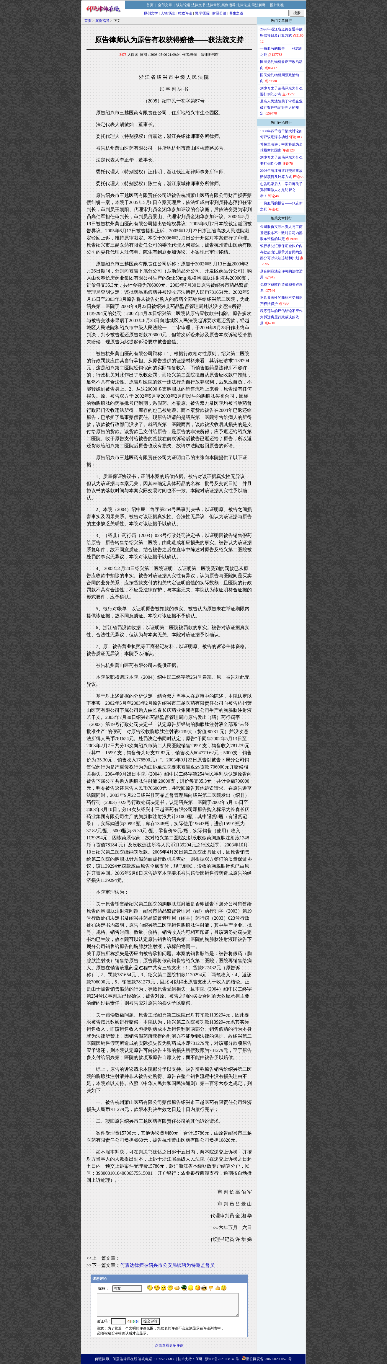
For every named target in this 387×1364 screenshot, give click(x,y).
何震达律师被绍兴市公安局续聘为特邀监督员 (167, 1265)
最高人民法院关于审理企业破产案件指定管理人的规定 (281, 107)
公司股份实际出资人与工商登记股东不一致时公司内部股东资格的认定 (281, 233)
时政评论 (185, 13)
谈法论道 (183, 5)
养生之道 (236, 13)
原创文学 (151, 13)
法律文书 (198, 5)
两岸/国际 (202, 13)
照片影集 (277, 5)
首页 (150, 5)
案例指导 (228, 5)
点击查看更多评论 (169, 1345)
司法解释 (259, 5)
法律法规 (243, 5)
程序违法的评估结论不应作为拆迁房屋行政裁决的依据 (281, 317)
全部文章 (165, 5)
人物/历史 (168, 13)
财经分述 (219, 13)
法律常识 (213, 5)
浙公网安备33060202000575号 (269, 1359)
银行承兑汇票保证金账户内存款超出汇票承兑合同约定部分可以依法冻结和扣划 (281, 252)
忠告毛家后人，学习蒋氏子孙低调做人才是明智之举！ (281, 190)
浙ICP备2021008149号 (222, 1359)
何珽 (199, 1359)
